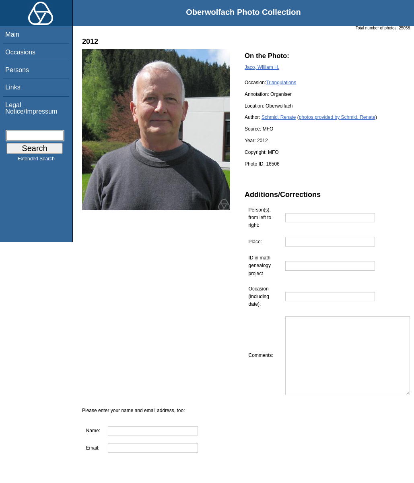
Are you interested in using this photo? (131, 479)
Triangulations (281, 82)
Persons (17, 69)
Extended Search (36, 160)
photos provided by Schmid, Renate (337, 117)
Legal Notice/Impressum (31, 108)
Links (12, 87)
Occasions (20, 52)
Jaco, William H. (262, 67)
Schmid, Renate (279, 117)
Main (12, 34)
